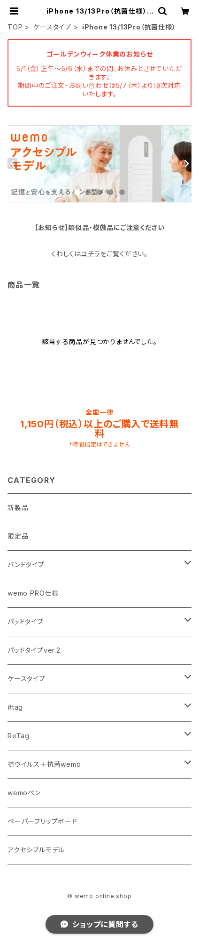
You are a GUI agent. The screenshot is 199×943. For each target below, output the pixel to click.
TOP (15, 27)
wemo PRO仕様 (33, 593)
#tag (15, 707)
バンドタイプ (26, 565)
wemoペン (24, 793)
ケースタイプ (52, 27)
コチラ (90, 254)
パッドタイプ (26, 622)
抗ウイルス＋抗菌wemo (44, 764)
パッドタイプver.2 (34, 650)
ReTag (19, 736)
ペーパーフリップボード (42, 821)
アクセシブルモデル (36, 850)
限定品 (18, 536)
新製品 (18, 507)
